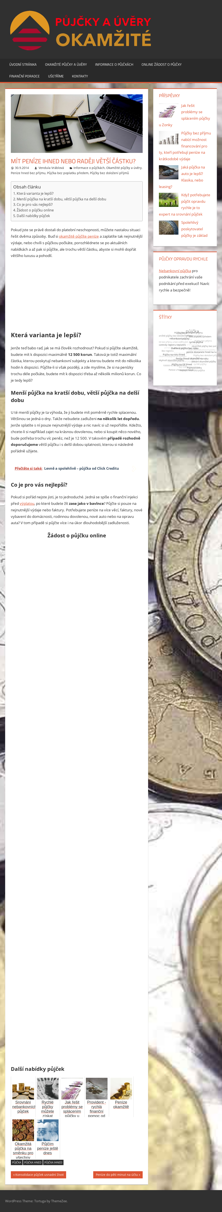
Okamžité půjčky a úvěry (66, 64)
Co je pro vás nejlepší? (35, 204)
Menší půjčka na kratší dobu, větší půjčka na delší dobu (61, 199)
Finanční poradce (24, 76)
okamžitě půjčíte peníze (79, 236)
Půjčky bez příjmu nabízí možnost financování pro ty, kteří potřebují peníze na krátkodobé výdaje (185, 146)
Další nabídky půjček (33, 215)
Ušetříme (56, 76)
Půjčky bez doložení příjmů (109, 173)
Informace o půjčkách (114, 64)
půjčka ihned (53, 1162)
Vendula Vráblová (51, 168)
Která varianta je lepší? (35, 193)
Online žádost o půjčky (162, 64)
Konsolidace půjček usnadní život (39, 1175)
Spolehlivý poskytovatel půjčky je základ (194, 229)
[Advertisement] (77, 295)
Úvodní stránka (23, 64)
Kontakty (80, 76)
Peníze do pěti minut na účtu (117, 1175)
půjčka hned (32, 1162)
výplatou (27, 503)
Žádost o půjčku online (35, 210)
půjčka (16, 1162)
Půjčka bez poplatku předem (67, 173)
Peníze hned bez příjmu (28, 173)
